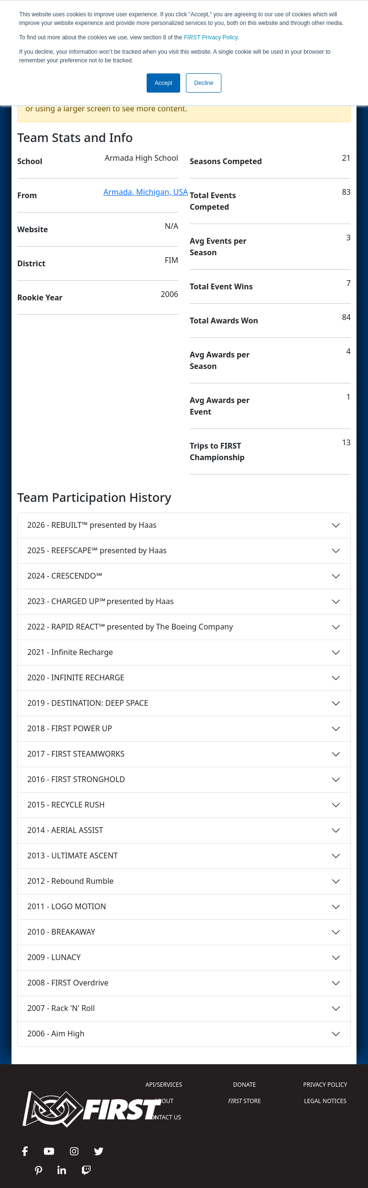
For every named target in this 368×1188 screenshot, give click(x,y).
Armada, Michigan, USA (146, 192)
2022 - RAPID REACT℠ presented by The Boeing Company (130, 626)
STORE (244, 1101)
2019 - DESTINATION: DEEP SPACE (87, 703)
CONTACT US (164, 1117)
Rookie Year (39, 297)
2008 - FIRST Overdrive (67, 982)
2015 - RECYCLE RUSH (66, 804)
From (27, 195)
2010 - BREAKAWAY (61, 932)
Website (32, 229)
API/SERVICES (164, 1085)
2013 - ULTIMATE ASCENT (72, 855)
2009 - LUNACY (53, 957)
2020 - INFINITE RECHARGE (75, 677)
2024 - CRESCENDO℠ (64, 575)
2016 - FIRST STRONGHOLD (76, 779)
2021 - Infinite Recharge (70, 652)
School (29, 161)
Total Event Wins (221, 286)
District (31, 263)
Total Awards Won (224, 320)
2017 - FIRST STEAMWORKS (76, 753)
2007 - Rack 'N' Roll (61, 1008)
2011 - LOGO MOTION (66, 906)
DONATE (244, 1085)
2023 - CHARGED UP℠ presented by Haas (100, 601)
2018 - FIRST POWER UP (69, 728)
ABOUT (163, 1101)
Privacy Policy (211, 37)
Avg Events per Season (218, 247)
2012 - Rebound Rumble (70, 881)
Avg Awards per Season (220, 360)
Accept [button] (163, 83)
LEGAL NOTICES (325, 1101)
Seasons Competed (226, 161)
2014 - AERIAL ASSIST (65, 830)
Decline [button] (203, 83)
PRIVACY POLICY (325, 1085)
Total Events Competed (213, 201)
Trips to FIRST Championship (217, 451)
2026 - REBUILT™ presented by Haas (92, 525)
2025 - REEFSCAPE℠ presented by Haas (97, 550)
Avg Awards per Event (220, 406)
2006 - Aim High (55, 1033)
